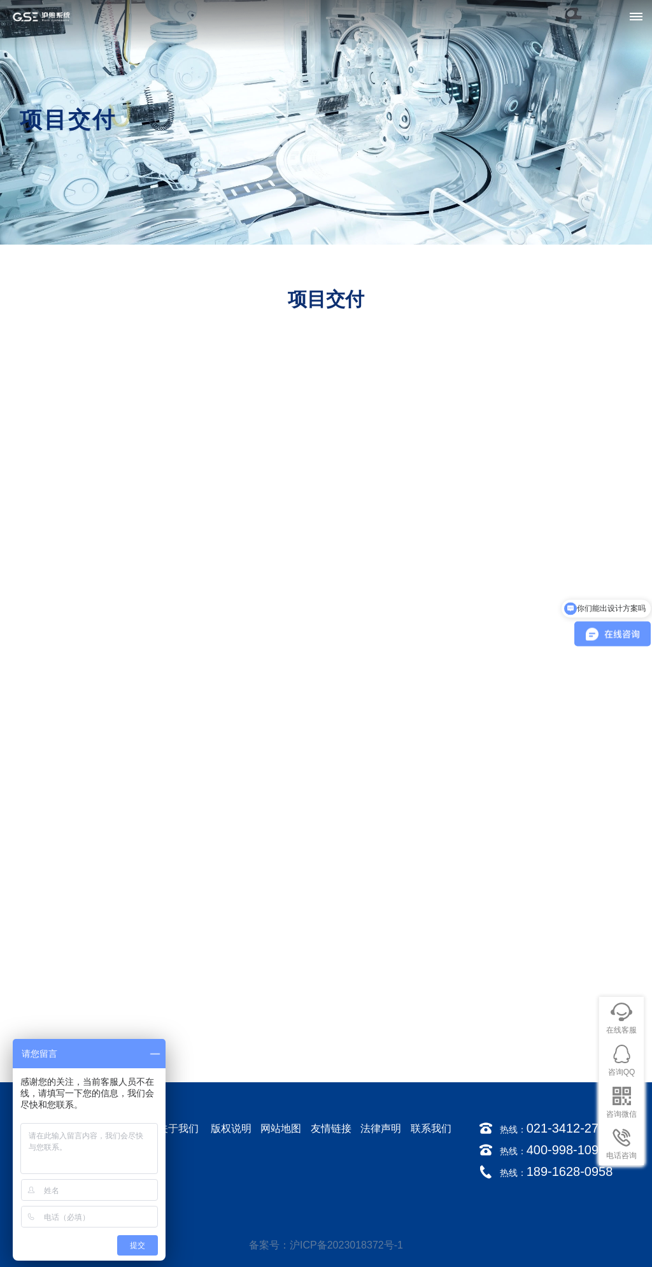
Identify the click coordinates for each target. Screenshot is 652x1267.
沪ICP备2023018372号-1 (346, 1245)
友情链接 (331, 1128)
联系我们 (431, 1128)
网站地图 (280, 1128)
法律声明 (380, 1128)
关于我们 (178, 1128)
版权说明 (231, 1128)
